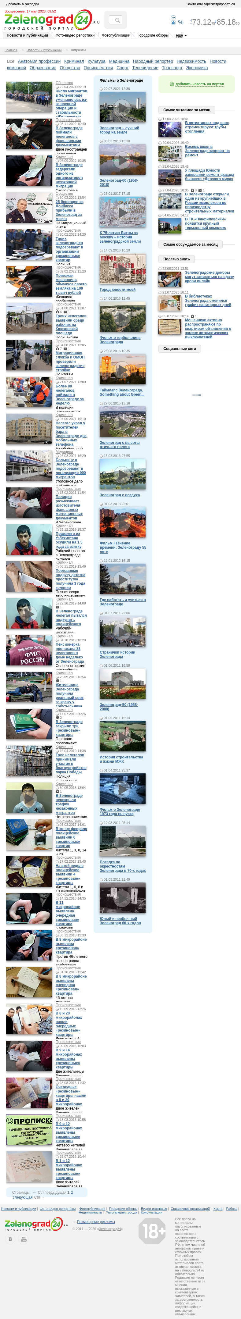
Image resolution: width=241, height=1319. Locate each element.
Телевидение (145, 67)
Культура (97, 61)
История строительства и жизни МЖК (121, 759)
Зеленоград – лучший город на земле (119, 130)
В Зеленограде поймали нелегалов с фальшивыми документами (69, 136)
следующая (22, 1197)
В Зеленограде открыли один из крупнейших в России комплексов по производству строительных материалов (209, 202)
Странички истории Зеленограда (117, 654)
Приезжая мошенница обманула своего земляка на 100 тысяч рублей (71, 284)
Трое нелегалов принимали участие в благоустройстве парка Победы (71, 763)
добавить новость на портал (200, 84)
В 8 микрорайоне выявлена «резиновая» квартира (71, 945)
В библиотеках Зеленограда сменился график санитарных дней (208, 300)
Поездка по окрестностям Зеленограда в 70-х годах (123, 866)
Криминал (74, 61)
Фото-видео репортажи (75, 35)
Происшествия (98, 67)
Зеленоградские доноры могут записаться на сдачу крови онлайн (209, 276)
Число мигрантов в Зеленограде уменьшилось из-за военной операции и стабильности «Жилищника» (71, 104)
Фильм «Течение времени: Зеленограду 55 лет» (123, 547)
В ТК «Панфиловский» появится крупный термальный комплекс (205, 223)
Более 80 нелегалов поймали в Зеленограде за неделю (70, 394)
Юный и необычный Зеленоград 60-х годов (120, 921)
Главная (11, 50)
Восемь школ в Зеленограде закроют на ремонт (207, 150)
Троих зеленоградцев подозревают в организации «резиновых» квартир (69, 249)
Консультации (151, 1212)
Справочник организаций (190, 1208)
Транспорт (172, 67)
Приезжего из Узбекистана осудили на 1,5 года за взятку (69, 540)
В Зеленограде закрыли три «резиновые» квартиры (69, 728)
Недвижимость (191, 61)
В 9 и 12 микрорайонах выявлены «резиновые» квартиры (69, 1132)
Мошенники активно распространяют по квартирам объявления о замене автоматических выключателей (208, 328)
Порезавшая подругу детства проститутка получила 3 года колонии (70, 579)
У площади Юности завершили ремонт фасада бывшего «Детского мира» (209, 174)
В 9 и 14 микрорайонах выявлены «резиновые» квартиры (69, 1058)
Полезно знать (176, 259)
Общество (70, 67)
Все (10, 61)
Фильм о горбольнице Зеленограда (120, 340)
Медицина (119, 61)
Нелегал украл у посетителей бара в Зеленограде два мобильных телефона (71, 434)
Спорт (122, 67)
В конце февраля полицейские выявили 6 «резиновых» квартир (71, 837)
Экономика (197, 67)
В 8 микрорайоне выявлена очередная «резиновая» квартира (71, 985)
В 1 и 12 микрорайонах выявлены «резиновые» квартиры (69, 1169)
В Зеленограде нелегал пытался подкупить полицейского (71, 617)
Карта (217, 1208)
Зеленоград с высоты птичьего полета (119, 444)
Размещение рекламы (96, 1222)
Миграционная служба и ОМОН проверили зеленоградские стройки (70, 361)
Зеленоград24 (110, 1229)
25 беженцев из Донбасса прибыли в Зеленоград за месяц (69, 210)
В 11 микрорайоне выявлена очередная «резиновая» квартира (68, 913)
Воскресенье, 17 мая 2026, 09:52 (30, 11)
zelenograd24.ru (192, 1270)
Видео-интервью (154, 1208)
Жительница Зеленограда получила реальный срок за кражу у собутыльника (69, 695)
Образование (43, 67)
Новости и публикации (27, 35)
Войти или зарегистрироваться (211, 4)
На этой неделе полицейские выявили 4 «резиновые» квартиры (69, 874)
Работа (231, 1208)
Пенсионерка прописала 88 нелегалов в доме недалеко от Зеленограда (70, 653)
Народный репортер (153, 61)
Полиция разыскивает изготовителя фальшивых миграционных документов (69, 507)
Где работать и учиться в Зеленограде (123, 602)
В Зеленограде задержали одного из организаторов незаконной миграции (69, 175)
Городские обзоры (153, 35)
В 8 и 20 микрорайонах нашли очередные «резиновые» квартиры (69, 1024)
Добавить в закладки (22, 4)
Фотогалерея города (121, 1212)
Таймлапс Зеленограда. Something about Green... (122, 392)
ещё (179, 35)
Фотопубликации (116, 35)
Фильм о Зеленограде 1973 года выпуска (120, 811)
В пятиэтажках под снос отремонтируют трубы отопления (207, 127)
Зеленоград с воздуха (120, 495)
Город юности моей (117, 289)
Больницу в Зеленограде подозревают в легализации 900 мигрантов (71, 468)
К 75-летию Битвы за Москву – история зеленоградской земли (120, 237)
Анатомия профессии (39, 61)
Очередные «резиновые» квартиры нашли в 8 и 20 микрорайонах (71, 1095)
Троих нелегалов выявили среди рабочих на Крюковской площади (71, 324)
